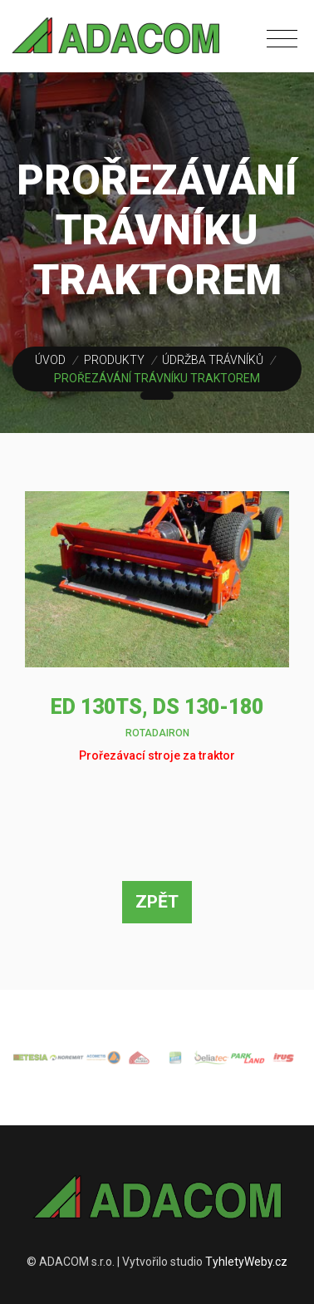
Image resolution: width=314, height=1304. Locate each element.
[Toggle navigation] (286, 35)
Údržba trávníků (212, 360)
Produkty (114, 360)
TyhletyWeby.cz (246, 1261)
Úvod (50, 360)
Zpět (157, 902)
